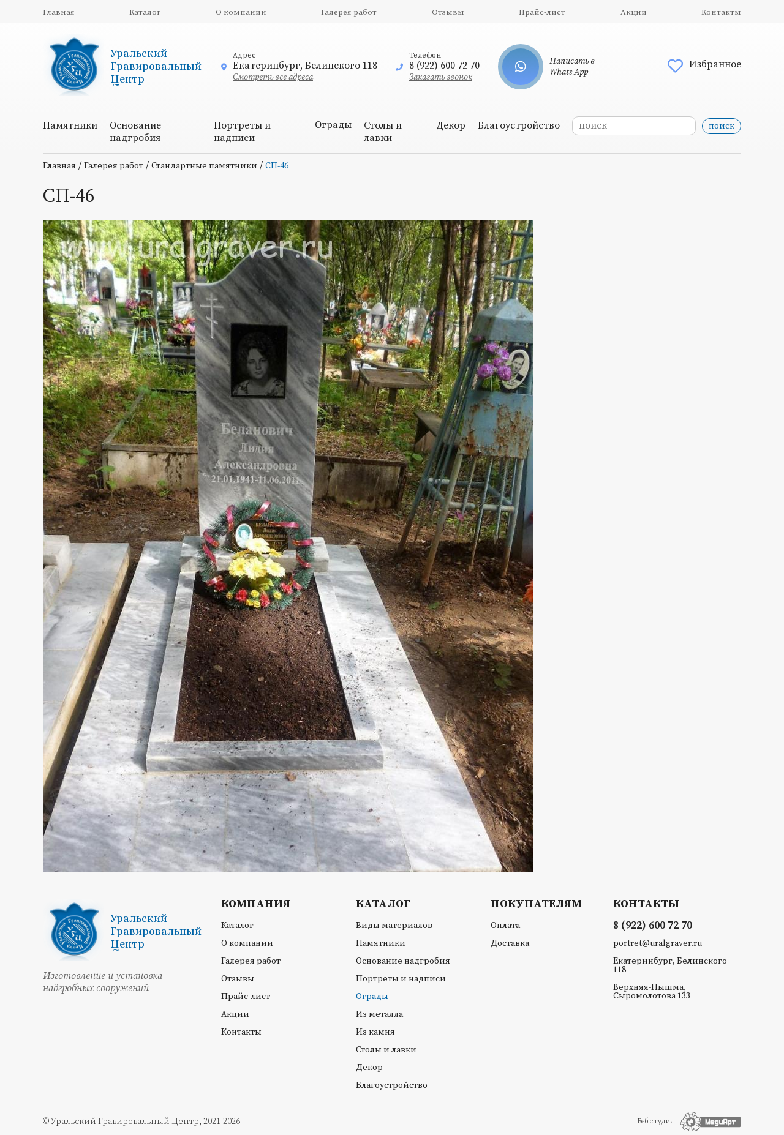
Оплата (505, 925)
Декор (451, 125)
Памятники (70, 125)
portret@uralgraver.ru (657, 943)
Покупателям (536, 904)
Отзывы (448, 12)
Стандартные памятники (204, 165)
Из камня (375, 1032)
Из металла (379, 1014)
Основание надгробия (135, 131)
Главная (59, 12)
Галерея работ (349, 12)
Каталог (144, 12)
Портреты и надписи (242, 131)
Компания (255, 904)
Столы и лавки (383, 131)
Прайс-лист (542, 12)
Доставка (510, 943)
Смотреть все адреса (273, 77)
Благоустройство (519, 125)
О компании (241, 12)
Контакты (721, 12)
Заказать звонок (440, 77)
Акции (633, 12)
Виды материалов (394, 925)
